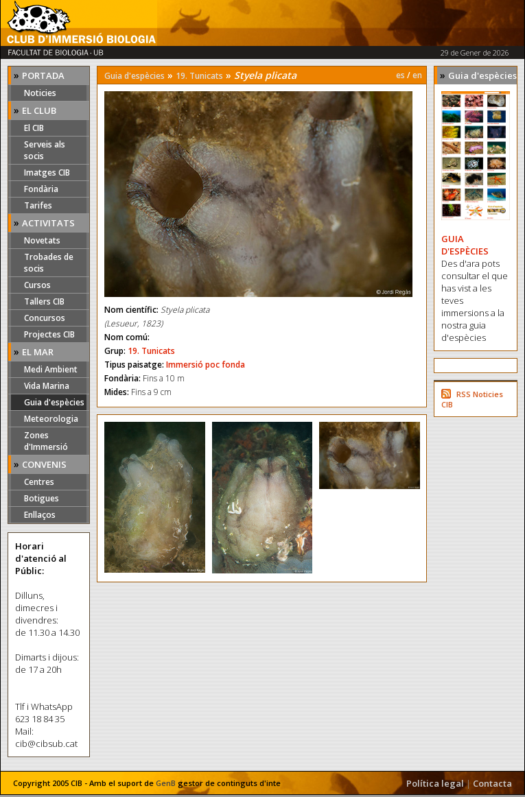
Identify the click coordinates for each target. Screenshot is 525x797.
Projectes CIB (49, 334)
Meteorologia (51, 419)
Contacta (492, 783)
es (400, 75)
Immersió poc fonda (205, 364)
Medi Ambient (51, 369)
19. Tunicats (199, 76)
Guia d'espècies (54, 402)
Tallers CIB (44, 301)
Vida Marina (46, 386)
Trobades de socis (48, 262)
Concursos (44, 318)
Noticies (40, 93)
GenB (166, 783)
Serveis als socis (44, 150)
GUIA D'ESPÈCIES (465, 245)
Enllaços (40, 515)
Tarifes (38, 205)
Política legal (435, 783)
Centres (39, 482)
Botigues (41, 498)
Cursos (37, 285)
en (417, 75)
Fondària (41, 189)
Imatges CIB (47, 172)
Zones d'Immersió (46, 441)
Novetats (42, 240)
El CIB (34, 128)
